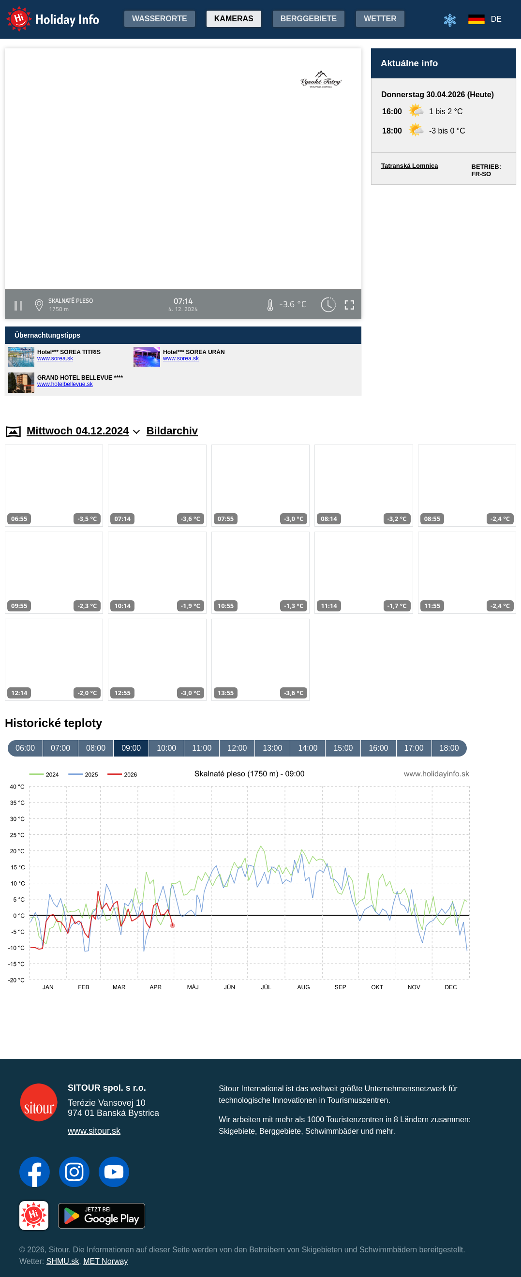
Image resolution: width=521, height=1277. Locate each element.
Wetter (380, 19)
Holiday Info (43, 12)
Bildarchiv (172, 431)
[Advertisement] (443, 295)
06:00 (25, 748)
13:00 (272, 748)
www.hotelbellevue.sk (65, 384)
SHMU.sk (62, 1261)
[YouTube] (114, 1173)
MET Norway (105, 1261)
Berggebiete (309, 19)
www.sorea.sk (55, 358)
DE (496, 19)
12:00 (237, 748)
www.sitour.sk (94, 1131)
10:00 (166, 748)
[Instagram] (74, 1173)
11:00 (201, 748)
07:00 (60, 748)
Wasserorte (159, 19)
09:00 (131, 748)
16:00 (378, 748)
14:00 (307, 748)
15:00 (343, 748)
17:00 (414, 748)
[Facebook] (34, 1173)
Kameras (233, 19)
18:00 (449, 748)
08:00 (95, 748)
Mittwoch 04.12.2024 (83, 431)
